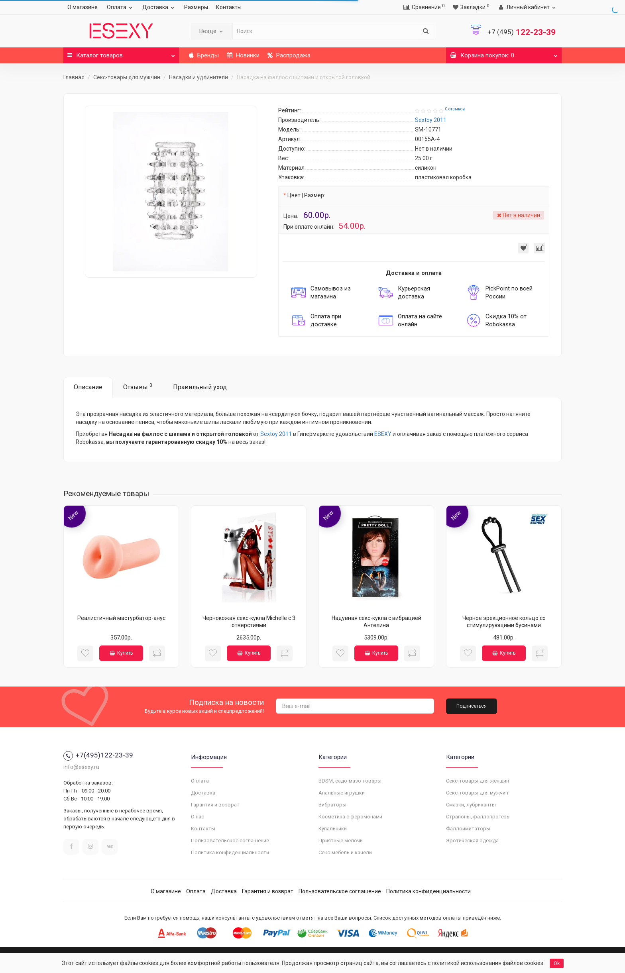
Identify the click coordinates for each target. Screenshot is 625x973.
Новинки (243, 55)
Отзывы (137, 387)
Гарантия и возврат (215, 805)
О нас (197, 817)
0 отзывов (455, 109)
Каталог (121, 53)
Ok (557, 963)
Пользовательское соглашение (230, 841)
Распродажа (289, 55)
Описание (88, 387)
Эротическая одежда (472, 841)
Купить (121, 653)
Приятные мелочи (340, 841)
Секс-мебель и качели (345, 852)
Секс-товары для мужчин (126, 77)
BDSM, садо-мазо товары (349, 781)
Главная (74, 77)
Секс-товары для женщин (477, 781)
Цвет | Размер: (306, 195)
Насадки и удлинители (198, 77)
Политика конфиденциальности (230, 852)
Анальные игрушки (341, 793)
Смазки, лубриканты (471, 805)
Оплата (120, 7)
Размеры (196, 7)
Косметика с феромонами (350, 817)
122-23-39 (521, 32)
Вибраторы (332, 805)
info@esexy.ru (81, 767)
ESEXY (382, 434)
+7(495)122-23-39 (98, 755)
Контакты (229, 7)
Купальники (332, 829)
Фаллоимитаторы (468, 829)
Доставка (159, 7)
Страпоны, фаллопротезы (478, 817)
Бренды (204, 55)
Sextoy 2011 (276, 434)
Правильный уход (200, 387)
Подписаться (471, 706)
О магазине (82, 7)
